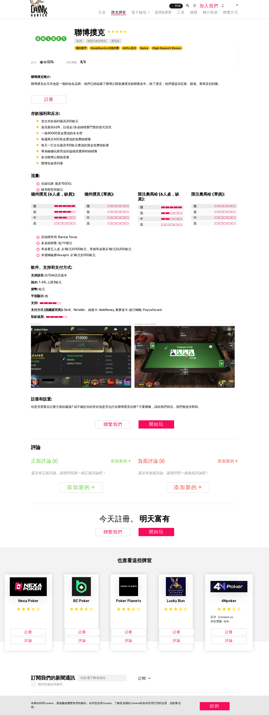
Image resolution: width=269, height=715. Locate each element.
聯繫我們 (113, 425)
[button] (233, 5)
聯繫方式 (230, 12)
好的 (215, 706)
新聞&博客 (163, 12)
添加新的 (121, 461)
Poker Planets (128, 601)
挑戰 (194, 12)
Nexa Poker (28, 601)
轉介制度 (210, 12)
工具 (181, 12)
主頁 (102, 12)
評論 (28, 641)
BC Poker (81, 601)
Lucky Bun (176, 601)
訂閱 (144, 678)
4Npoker (228, 601)
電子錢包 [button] (139, 12)
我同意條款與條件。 (52, 684)
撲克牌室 (118, 12)
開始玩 (156, 424)
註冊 (48, 100)
